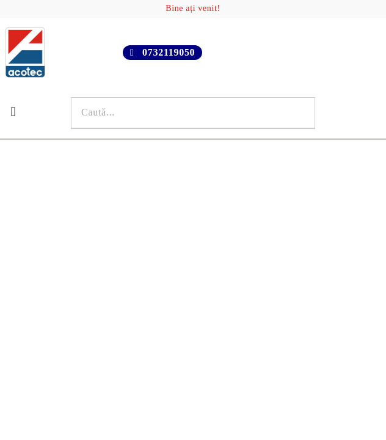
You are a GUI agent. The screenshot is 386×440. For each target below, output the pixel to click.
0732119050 (168, 52)
